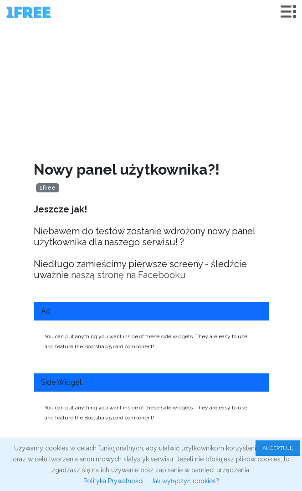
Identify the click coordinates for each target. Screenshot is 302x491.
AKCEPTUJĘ (277, 448)
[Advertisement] (151, 92)
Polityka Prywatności (113, 481)
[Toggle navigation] (289, 12)
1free (47, 188)
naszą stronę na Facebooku (128, 274)
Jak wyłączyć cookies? (185, 481)
